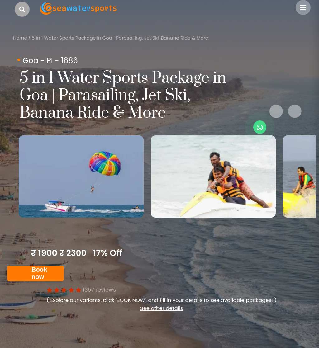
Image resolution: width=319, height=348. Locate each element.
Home (20, 38)
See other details (161, 308)
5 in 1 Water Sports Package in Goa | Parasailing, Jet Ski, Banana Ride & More (120, 38)
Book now (39, 273)
